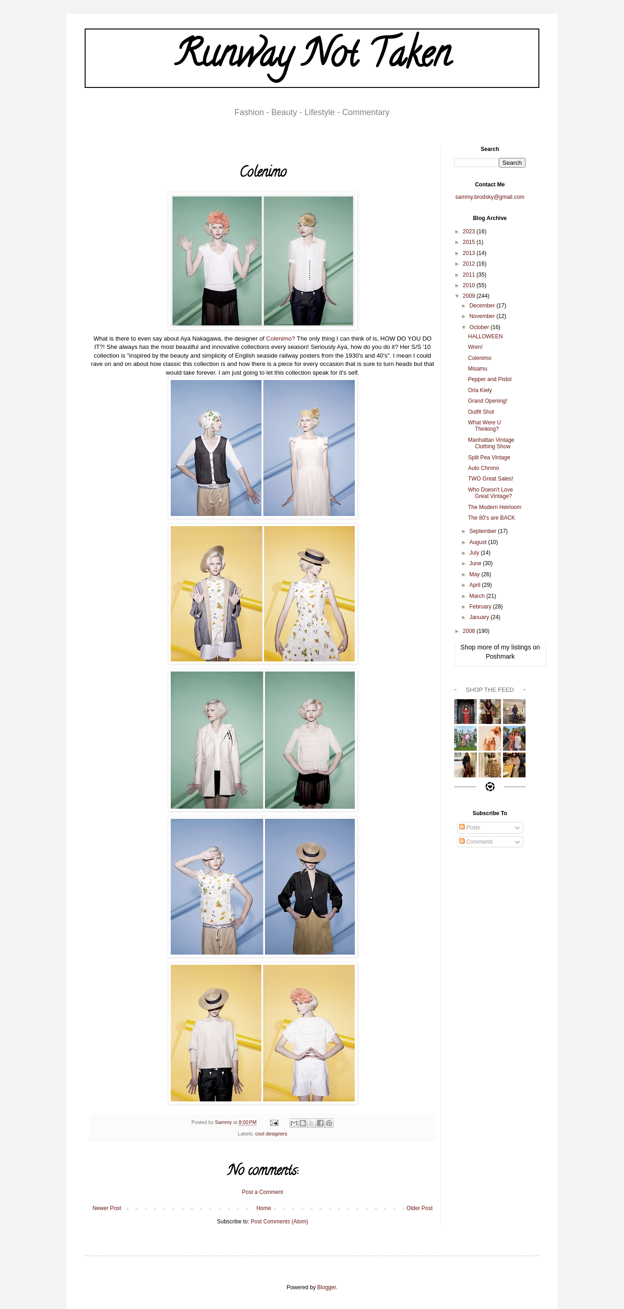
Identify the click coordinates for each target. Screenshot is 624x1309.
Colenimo (479, 358)
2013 (470, 253)
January (480, 617)
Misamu (477, 368)
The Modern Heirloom (494, 507)
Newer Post (106, 1208)
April (475, 585)
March (477, 596)
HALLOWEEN (485, 336)
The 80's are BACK (491, 518)
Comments (476, 842)
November (483, 316)
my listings (516, 647)
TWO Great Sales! (490, 478)
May (475, 574)
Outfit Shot (481, 412)
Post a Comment (262, 1192)
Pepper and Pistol (490, 379)
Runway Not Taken (312, 58)
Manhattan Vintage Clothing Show (491, 443)
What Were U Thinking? (484, 425)
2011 (470, 275)
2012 (470, 264)
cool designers (271, 1133)
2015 (470, 242)
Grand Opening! (487, 401)
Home (263, 1208)
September (483, 531)
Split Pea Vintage (489, 457)
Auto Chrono (483, 468)
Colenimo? (280, 338)
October (480, 327)
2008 (470, 631)
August (478, 542)
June (476, 563)
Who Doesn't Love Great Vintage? (490, 493)
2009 (470, 296)
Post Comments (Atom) (279, 1221)
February (481, 606)
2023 (470, 231)
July (475, 553)
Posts (469, 827)
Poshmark (499, 656)
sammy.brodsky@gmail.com (490, 197)
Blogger (326, 1287)
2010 (470, 285)
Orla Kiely (480, 390)
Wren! (475, 347)
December (483, 305)
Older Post (419, 1208)
